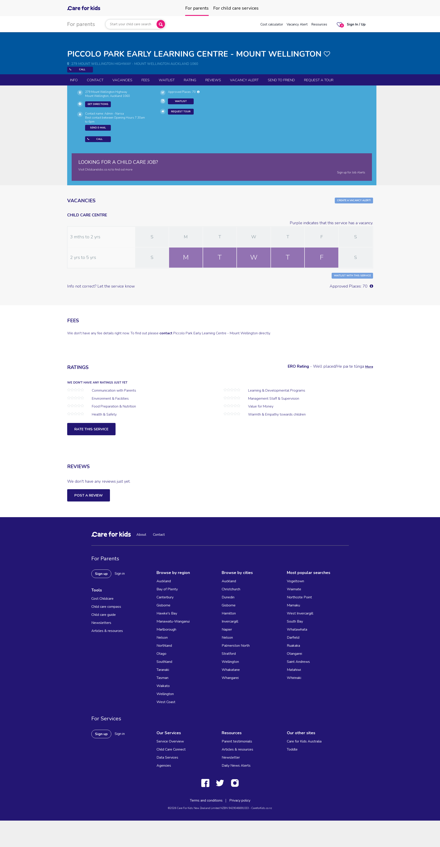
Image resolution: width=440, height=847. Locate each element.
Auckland (164, 581)
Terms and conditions (206, 800)
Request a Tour (318, 80)
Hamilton (229, 613)
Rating (190, 80)
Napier (227, 629)
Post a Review (88, 495)
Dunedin (228, 597)
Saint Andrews (298, 661)
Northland (164, 645)
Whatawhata (297, 629)
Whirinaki (294, 677)
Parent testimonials (237, 741)
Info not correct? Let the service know (101, 286)
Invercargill (230, 621)
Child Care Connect (171, 749)
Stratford (229, 653)
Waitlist (167, 80)
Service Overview (170, 741)
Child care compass (106, 606)
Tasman (162, 677)
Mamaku (293, 605)
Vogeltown (295, 581)
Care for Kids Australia (304, 741)
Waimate (294, 589)
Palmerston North (236, 645)
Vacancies (122, 80)
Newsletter (231, 757)
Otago (161, 653)
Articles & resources (107, 630)
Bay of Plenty (167, 589)
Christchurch (231, 589)
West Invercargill (300, 613)
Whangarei (230, 677)
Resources (319, 24)
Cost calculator (271, 24)
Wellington (165, 693)
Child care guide (103, 614)
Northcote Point (299, 597)
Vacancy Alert (297, 24)
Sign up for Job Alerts (351, 173)
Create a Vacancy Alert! (354, 200)
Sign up (101, 573)
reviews (213, 80)
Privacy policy (239, 800)
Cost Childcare (102, 598)
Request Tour (181, 111)
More (369, 367)
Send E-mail (98, 127)
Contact (95, 80)
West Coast (166, 702)
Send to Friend (281, 80)
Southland (164, 661)
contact (165, 333)
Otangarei (294, 653)
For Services (106, 718)
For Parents (105, 558)
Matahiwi (294, 669)
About (141, 534)
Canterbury (165, 597)
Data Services (167, 757)
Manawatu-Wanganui (173, 621)
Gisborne (163, 605)
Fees (146, 80)
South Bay (295, 621)
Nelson (162, 637)
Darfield (293, 637)
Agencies (164, 765)
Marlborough (166, 629)
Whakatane (231, 669)
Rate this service (91, 429)
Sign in (120, 573)
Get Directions (98, 104)
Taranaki (163, 669)
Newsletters (101, 622)
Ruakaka (293, 645)
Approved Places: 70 (184, 92)
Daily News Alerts (236, 765)
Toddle (292, 749)
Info (74, 80)
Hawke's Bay (167, 613)
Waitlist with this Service (352, 275)
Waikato (163, 685)
